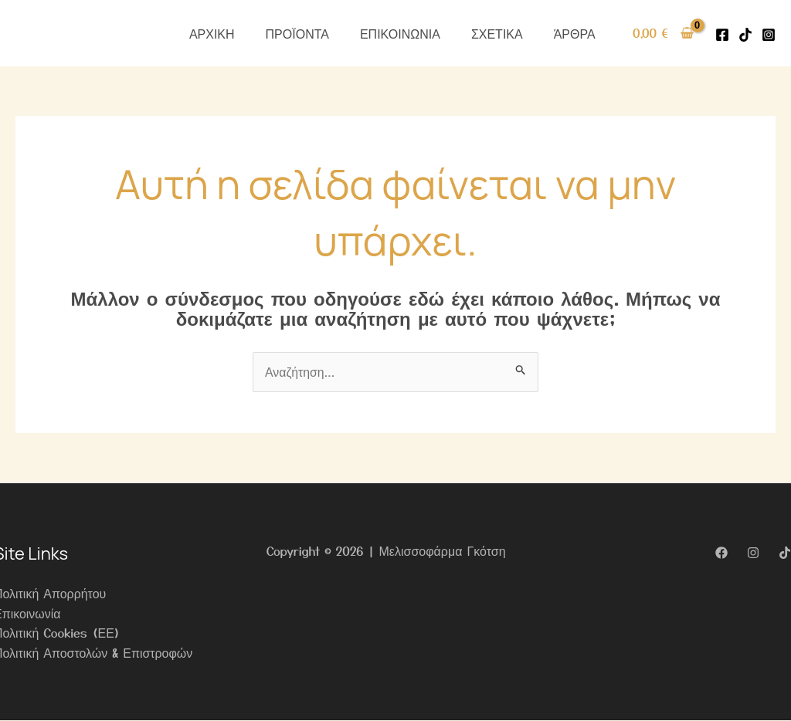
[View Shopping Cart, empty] (663, 33)
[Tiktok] (745, 35)
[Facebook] (722, 35)
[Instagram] (769, 35)
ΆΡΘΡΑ (575, 33)
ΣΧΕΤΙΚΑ (497, 33)
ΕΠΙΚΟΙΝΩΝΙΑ (400, 33)
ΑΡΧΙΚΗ (212, 33)
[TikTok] (785, 553)
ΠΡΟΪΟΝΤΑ (297, 33)
